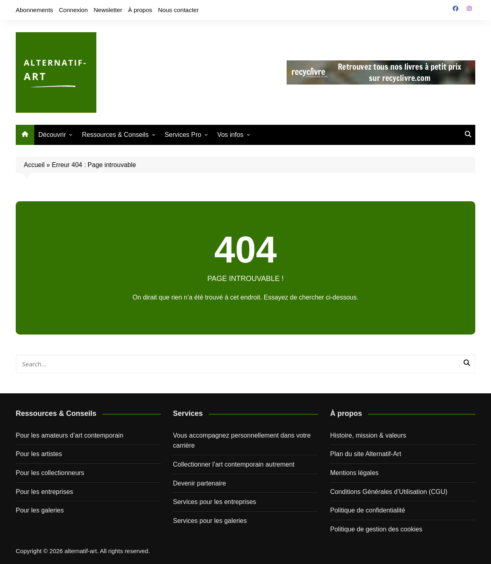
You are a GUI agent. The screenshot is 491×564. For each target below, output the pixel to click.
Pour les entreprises (44, 491)
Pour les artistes (39, 453)
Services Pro (182, 134)
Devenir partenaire (199, 483)
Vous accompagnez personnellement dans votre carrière (242, 440)
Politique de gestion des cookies (376, 529)
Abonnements (34, 9)
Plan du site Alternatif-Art (365, 453)
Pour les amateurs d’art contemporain (69, 435)
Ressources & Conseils (115, 134)
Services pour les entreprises (214, 501)
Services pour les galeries (210, 520)
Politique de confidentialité (367, 510)
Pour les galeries (40, 510)
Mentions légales (354, 472)
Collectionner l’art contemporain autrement (233, 464)
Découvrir (52, 134)
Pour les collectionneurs (50, 472)
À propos (140, 9)
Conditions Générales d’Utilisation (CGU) (388, 491)
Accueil (34, 164)
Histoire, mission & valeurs (368, 435)
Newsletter (108, 9)
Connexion (73, 9)
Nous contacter (178, 9)
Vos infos (230, 134)
